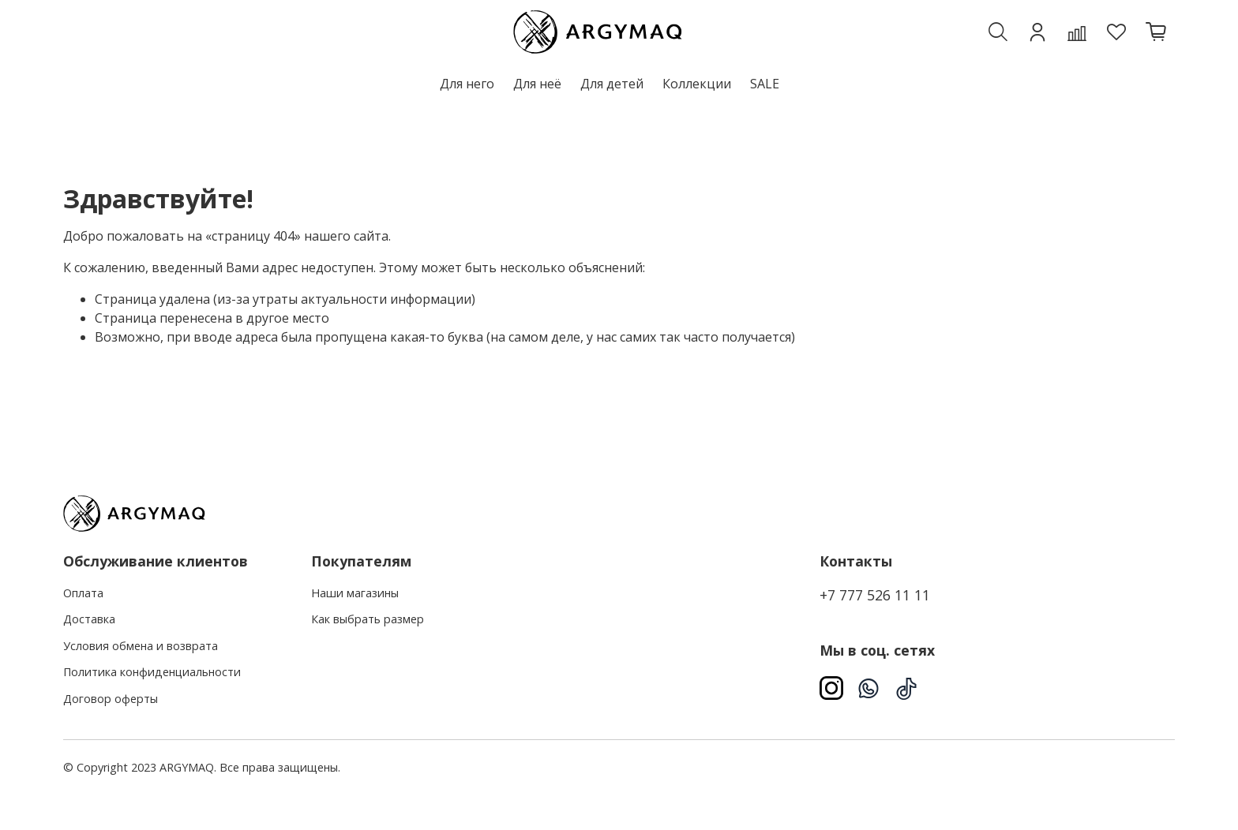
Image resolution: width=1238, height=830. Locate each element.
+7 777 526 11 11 (875, 594)
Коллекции (696, 83)
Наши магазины (355, 592)
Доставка (89, 618)
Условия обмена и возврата (140, 645)
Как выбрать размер (367, 618)
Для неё (537, 83)
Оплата (83, 592)
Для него (467, 83)
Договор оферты (110, 698)
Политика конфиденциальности (152, 671)
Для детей (611, 83)
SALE (764, 83)
